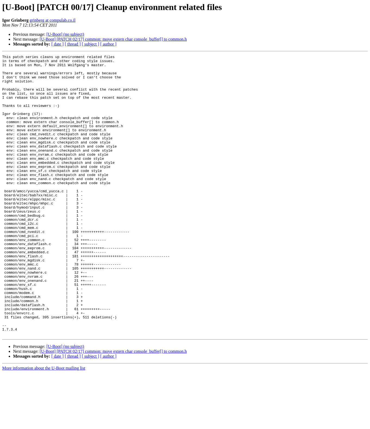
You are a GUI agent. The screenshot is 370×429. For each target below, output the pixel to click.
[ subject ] (90, 44)
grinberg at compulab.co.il (53, 20)
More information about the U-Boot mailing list (43, 424)
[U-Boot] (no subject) (65, 34)
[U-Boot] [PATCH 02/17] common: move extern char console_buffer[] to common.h (113, 39)
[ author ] (108, 44)
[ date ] (57, 44)
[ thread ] (73, 44)
